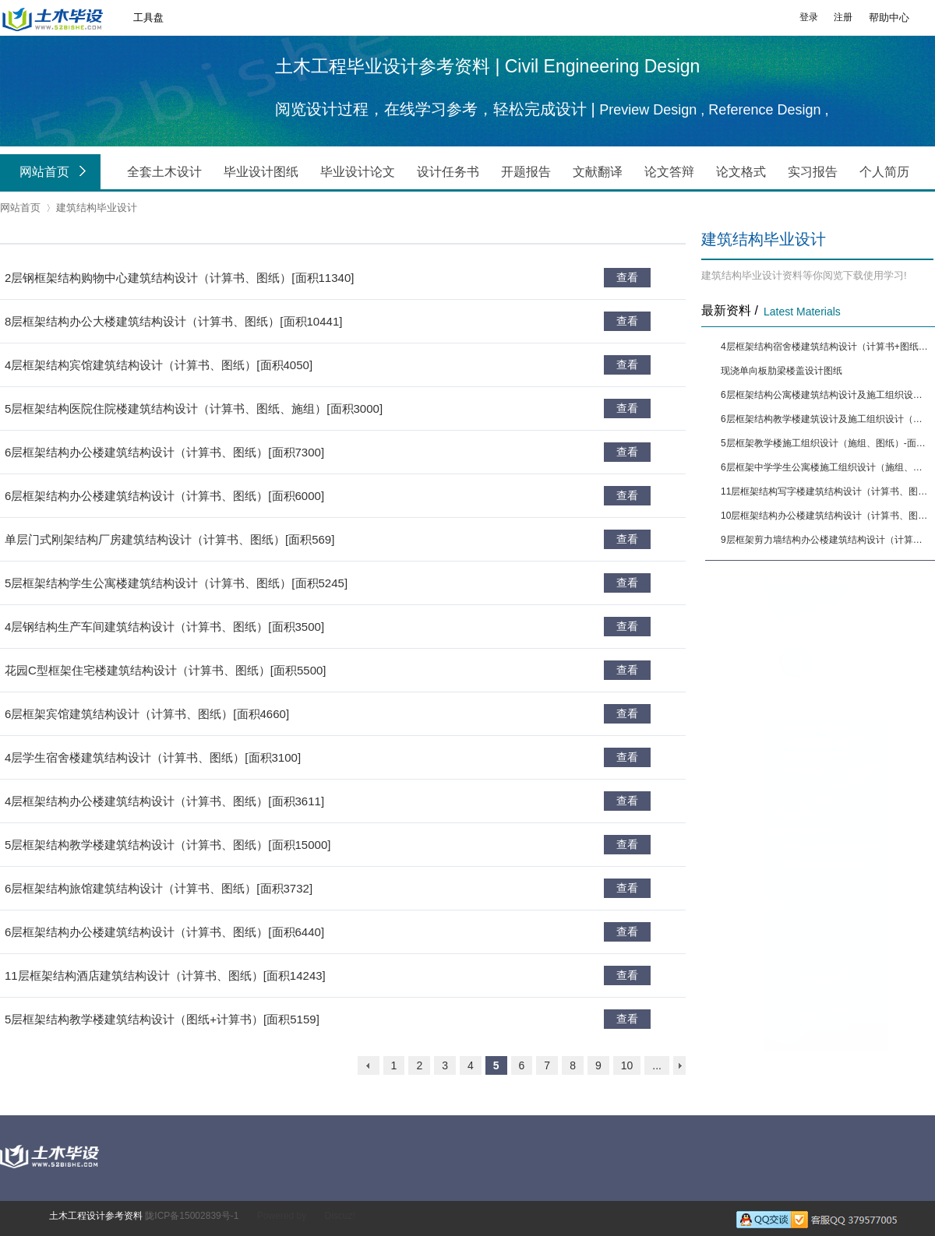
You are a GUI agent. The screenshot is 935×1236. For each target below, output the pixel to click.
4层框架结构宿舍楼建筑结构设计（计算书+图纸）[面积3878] (826, 346)
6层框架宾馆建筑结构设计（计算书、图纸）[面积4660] (147, 713)
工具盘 (148, 17)
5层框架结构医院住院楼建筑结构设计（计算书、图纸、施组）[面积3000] (194, 408)
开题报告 (526, 171)
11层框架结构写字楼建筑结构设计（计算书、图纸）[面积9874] (826, 491)
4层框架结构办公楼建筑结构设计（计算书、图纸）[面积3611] (164, 801)
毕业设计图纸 (261, 171)
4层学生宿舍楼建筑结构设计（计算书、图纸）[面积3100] (153, 757)
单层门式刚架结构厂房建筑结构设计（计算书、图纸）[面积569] (169, 539)
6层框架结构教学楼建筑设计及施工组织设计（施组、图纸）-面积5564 (826, 419)
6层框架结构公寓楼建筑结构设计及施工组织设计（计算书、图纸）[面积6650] (826, 394)
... (657, 1065)
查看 (627, 277)
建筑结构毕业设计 (96, 207)
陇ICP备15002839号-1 (191, 1215)
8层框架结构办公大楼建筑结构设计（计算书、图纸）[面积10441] (173, 321)
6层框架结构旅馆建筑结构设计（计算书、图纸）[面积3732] (158, 888)
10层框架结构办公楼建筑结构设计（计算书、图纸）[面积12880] (826, 515)
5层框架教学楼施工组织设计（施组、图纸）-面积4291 (826, 443)
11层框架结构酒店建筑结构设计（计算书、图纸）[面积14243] (165, 975)
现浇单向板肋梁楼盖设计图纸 (781, 370)
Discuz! (339, 1215)
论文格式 (741, 171)
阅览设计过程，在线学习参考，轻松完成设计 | (437, 109)
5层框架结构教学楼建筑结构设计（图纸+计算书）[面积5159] (162, 1019)
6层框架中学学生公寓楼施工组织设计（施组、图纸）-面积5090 (826, 467)
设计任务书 (448, 171)
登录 (808, 17)
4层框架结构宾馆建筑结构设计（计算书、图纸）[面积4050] (158, 365)
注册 (843, 17)
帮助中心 (889, 17)
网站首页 (56, 173)
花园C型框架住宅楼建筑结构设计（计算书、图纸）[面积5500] (165, 670)
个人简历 (884, 171)
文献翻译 (598, 171)
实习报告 (813, 171)
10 (627, 1065)
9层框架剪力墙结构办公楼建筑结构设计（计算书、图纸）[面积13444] (826, 539)
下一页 (679, 1065)
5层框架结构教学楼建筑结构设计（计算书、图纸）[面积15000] (167, 844)
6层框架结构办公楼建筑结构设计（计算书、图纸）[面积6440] (164, 931)
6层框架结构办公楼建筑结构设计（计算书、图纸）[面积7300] (164, 452)
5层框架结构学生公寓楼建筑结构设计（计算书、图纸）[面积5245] (176, 583)
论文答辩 (669, 171)
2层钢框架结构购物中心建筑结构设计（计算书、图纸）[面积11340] (179, 277)
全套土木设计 (164, 171)
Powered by (281, 1215)
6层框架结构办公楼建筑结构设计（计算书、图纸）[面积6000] (164, 495)
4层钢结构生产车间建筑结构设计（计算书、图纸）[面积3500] (164, 626)
